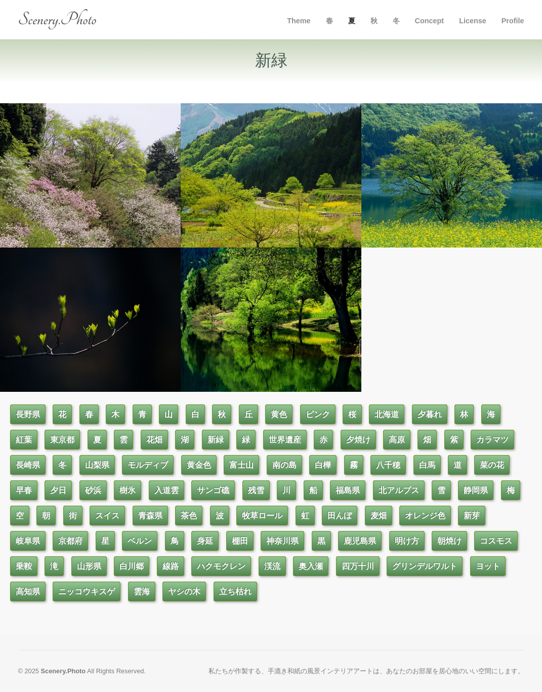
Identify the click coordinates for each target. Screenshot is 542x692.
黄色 (279, 414)
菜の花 (492, 465)
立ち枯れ (235, 591)
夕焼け (358, 439)
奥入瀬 (311, 566)
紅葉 (24, 439)
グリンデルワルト (424, 566)
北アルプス (399, 490)
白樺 (323, 465)
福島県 (348, 490)
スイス (107, 515)
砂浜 (93, 490)
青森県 (150, 515)
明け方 (407, 541)
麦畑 (378, 515)
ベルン (140, 541)
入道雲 (166, 490)
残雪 (256, 490)
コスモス (496, 541)
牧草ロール (262, 515)
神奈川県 (282, 541)
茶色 (189, 515)
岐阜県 (28, 541)
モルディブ (148, 465)
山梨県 (97, 465)
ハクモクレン (221, 566)
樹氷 (127, 490)
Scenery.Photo (57, 19)
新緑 (215, 439)
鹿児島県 (360, 541)
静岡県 (476, 490)
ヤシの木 (184, 591)
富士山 (241, 465)
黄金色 (199, 465)
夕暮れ (430, 414)
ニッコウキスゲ (86, 591)
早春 (24, 490)
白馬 (427, 465)
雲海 (142, 591)
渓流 (272, 566)
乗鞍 (24, 566)
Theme (298, 21)
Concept (429, 21)
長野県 (28, 414)
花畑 (154, 439)
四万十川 (358, 566)
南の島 (284, 465)
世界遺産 (285, 439)
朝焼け (449, 541)
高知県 (28, 591)
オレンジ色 (425, 515)
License (472, 21)
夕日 (58, 490)
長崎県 (28, 465)
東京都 (62, 439)
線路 (170, 566)
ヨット (488, 566)
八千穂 (388, 465)
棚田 (240, 541)
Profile (513, 21)
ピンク (318, 414)
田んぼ (339, 515)
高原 (397, 439)
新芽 (472, 515)
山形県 (89, 566)
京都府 (70, 541)
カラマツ (492, 439)
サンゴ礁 (213, 490)
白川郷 (131, 566)
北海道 (386, 414)
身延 (205, 541)
